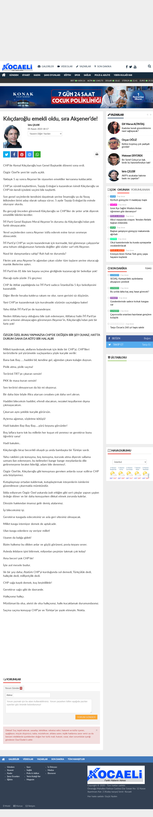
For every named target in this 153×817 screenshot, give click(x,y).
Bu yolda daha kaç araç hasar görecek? (129, 292)
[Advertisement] (29, 29)
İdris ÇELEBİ (33, 125)
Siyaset (26, 75)
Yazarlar (116, 115)
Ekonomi (52, 773)
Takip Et (146, 344)
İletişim (30, 806)
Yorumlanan (140, 189)
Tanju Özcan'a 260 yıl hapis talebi (127, 327)
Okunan (123, 189)
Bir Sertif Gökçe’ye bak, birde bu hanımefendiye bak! (136, 161)
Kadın (37, 75)
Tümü (148, 268)
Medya (51, 770)
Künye (17, 806)
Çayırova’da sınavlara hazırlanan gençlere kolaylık (130, 316)
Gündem (13, 75)
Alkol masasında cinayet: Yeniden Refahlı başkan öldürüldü (130, 221)
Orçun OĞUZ (129, 140)
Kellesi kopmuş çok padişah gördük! (136, 145)
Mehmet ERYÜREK (132, 156)
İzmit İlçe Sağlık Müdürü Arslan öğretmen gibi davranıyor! (125, 210)
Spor (77, 75)
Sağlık (87, 75)
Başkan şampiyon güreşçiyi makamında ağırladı (129, 233)
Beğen (147, 338)
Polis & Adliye (102, 75)
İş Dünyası (52, 767)
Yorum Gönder (13, 688)
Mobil (6, 806)
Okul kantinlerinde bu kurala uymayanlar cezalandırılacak (130, 244)
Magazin (30, 780)
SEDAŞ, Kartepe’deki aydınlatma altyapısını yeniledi (126, 280)
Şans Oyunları (52, 75)
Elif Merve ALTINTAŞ (133, 124)
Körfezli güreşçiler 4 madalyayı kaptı (128, 200)
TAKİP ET (117, 344)
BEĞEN (115, 338)
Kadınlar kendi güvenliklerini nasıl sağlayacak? (136, 129)
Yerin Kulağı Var (123, 75)
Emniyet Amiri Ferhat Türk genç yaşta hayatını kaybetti (129, 255)
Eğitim (67, 75)
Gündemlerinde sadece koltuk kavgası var (129, 303)
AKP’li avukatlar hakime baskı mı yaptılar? (134, 177)
